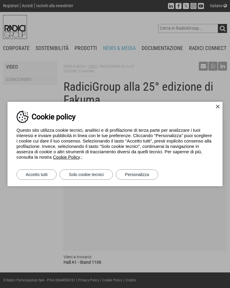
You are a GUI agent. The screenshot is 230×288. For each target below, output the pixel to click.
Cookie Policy (66, 157)
